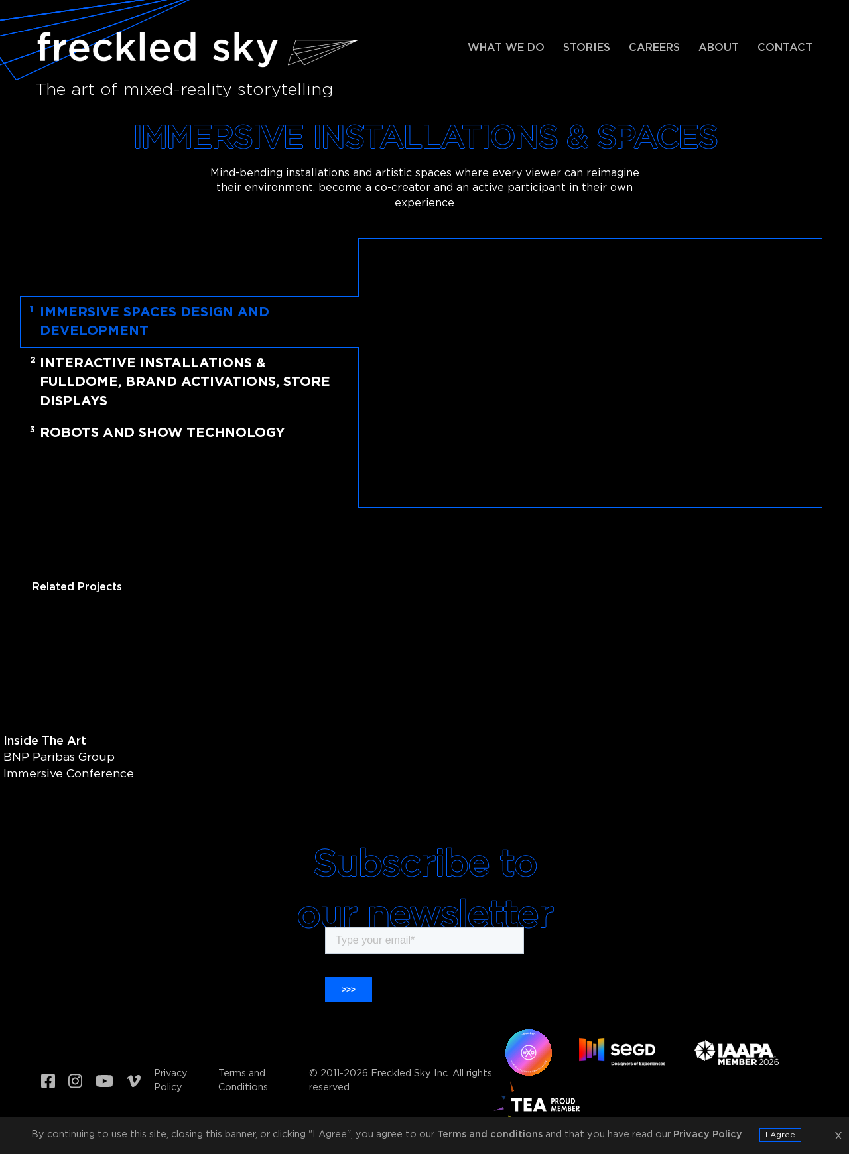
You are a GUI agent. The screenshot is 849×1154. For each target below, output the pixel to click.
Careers (654, 48)
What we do (506, 48)
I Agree (780, 1135)
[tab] (200, 322)
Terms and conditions (490, 1134)
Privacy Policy (171, 1080)
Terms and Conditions (243, 1080)
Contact (785, 48)
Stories (586, 48)
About (718, 48)
